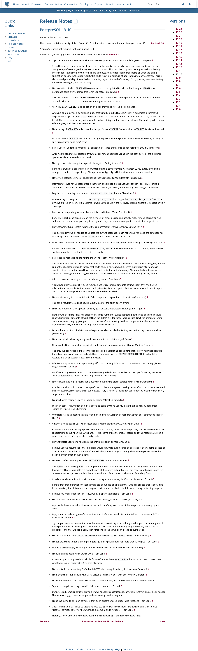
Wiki (10, 61)
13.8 (178, 81)
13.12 (179, 67)
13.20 (179, 39)
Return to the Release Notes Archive (102, 611)
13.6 (178, 88)
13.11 (179, 70)
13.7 (178, 84)
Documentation (53, 4)
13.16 (179, 53)
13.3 (178, 98)
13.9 (178, 77)
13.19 (179, 42)
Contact (127, 639)
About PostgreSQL (109, 639)
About (25, 4)
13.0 (178, 109)
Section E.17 (113, 54)
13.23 (179, 28)
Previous (44, 611)
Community (70, 4)
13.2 (178, 102)
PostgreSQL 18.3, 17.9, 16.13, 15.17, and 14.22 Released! (109, 10)
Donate (110, 4)
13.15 (179, 56)
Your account (124, 4)
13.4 (178, 95)
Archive (15, 40)
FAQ (10, 57)
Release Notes (16, 43)
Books (11, 47)
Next (162, 611)
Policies (70, 639)
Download (36, 4)
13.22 (179, 32)
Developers (85, 4)
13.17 (179, 49)
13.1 (178, 105)
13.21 (179, 35)
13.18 (179, 46)
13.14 (179, 60)
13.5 (178, 91)
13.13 (179, 63)
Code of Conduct (87, 639)
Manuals (12, 36)
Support (99, 4)
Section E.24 (157, 43)
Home (16, 4)
